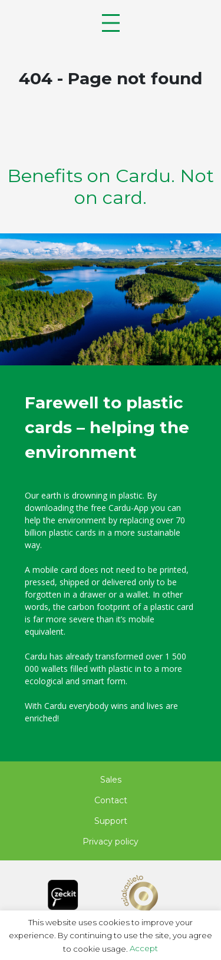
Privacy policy (110, 841)
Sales (110, 779)
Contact (110, 800)
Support (110, 821)
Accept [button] (144, 948)
